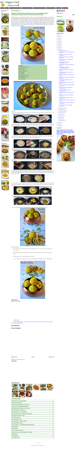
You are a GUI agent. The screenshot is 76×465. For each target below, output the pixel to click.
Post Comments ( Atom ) (20, 359)
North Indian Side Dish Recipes (18, 415)
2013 (59, 125)
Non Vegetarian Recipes (27, 8)
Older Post (51, 357)
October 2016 (61, 109)
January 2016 (61, 120)
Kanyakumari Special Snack (29, 321)
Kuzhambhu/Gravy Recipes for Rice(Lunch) (21, 408)
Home (7, 8)
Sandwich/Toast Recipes (17, 402)
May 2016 (61, 117)
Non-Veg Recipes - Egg (16, 419)
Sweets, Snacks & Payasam (39, 8)
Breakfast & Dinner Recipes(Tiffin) (19, 400)
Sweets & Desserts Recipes (17, 430)
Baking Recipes (15, 426)
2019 (59, 44)
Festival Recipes (15, 435)
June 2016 (61, 115)
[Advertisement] (32, 310)
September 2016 (62, 111)
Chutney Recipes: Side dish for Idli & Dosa (21, 404)
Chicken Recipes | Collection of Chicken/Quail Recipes (64, 67)
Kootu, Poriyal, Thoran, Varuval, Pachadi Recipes (22, 413)
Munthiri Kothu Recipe (45, 321)
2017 (59, 47)
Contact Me (65, 8)
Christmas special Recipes (19, 321)
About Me (59, 8)
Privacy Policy (38, 442)
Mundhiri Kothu (38, 321)
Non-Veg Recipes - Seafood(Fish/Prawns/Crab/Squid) (23, 424)
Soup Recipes (15, 434)
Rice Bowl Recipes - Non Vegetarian (19, 411)
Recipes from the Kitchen (15, 8)
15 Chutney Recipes (60, 19)
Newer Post (14, 357)
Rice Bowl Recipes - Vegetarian (18, 410)
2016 (59, 49)
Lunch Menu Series (16, 437)
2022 (59, 39)
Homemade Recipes (16, 417)
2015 (59, 122)
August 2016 (61, 112)
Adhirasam (16, 22)
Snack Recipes (15, 428)
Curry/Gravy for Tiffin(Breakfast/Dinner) (20, 406)
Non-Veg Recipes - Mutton (17, 422)
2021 (59, 41)
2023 (59, 38)
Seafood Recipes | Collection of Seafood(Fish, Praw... (64, 62)
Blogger (43, 445)
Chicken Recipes (68, 19)
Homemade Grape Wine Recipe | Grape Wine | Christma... (66, 73)
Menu (2, 8)
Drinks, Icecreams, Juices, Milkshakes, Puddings (22, 432)
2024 (59, 36)
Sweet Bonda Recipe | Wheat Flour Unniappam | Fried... (65, 90)
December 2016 (62, 50)
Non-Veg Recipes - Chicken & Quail (19, 421)
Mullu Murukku (29, 22)
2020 (59, 42)
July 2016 (61, 114)
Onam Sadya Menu (51, 8)
